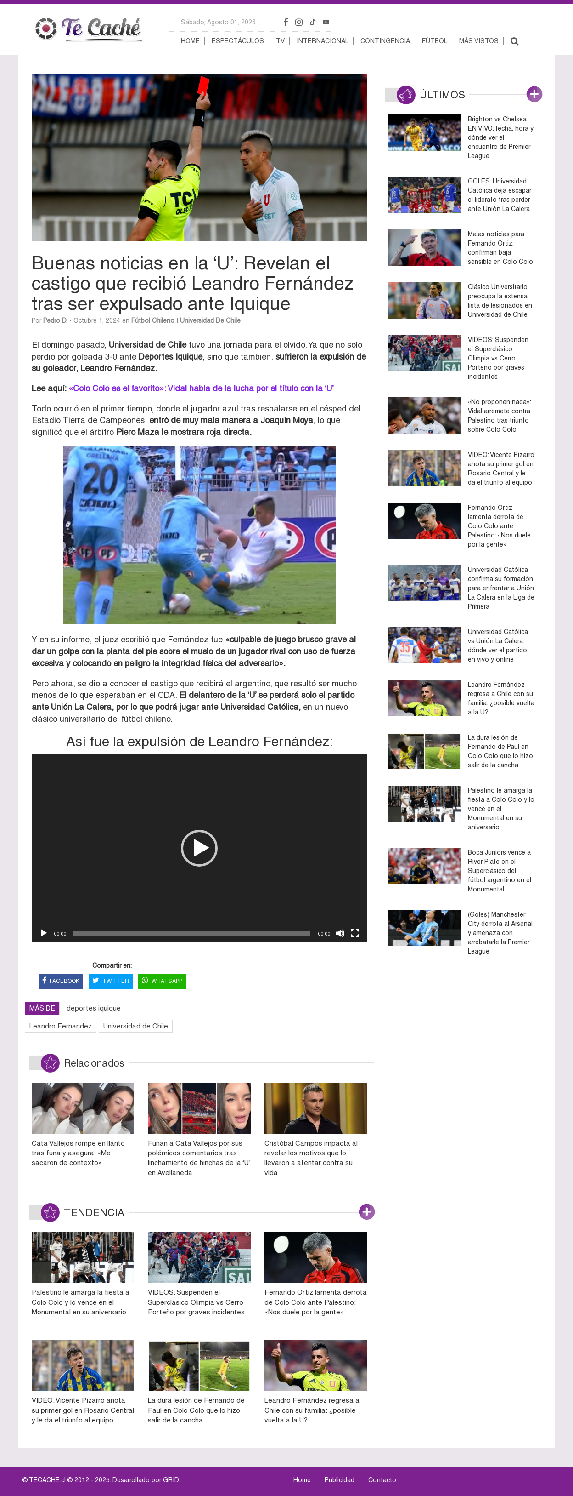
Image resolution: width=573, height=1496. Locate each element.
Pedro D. (55, 320)
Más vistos (479, 41)
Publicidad (339, 1480)
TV (280, 41)
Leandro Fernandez (60, 1026)
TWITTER (110, 981)
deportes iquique (94, 1008)
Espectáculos (238, 41)
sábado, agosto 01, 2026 (218, 22)
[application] (199, 848)
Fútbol (434, 41)
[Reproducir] (43, 933)
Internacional (322, 41)
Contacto (382, 1480)
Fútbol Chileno (152, 320)
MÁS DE (42, 1008)
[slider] (191, 933)
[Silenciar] (340, 933)
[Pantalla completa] (355, 933)
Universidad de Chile (210, 320)
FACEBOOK (60, 981)
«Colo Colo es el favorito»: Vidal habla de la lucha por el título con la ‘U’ (201, 388)
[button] (199, 848)
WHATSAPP (162, 981)
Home (190, 41)
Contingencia (385, 41)
